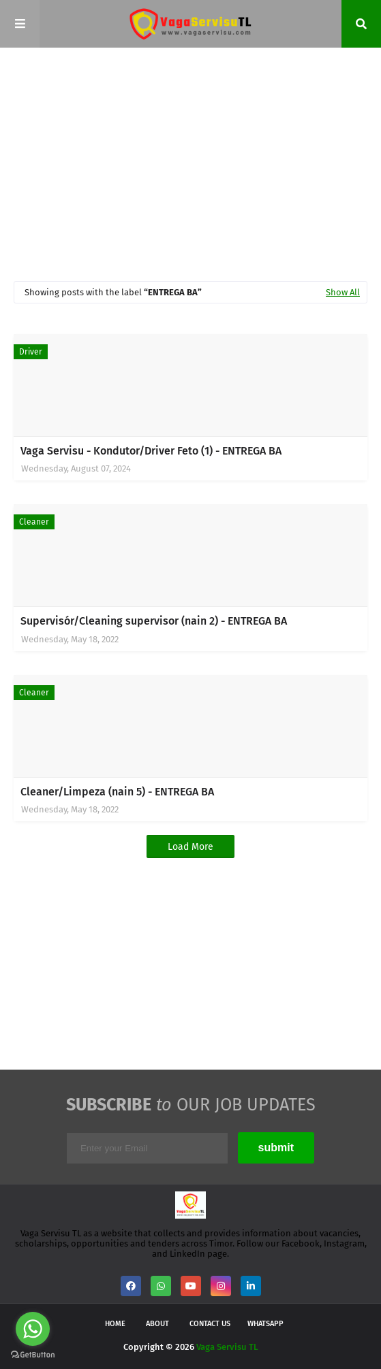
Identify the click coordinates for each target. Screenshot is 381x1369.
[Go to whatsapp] (33, 1329)
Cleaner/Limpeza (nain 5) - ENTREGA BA (117, 791)
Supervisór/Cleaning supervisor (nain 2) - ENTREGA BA (153, 620)
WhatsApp (265, 1323)
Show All (343, 292)
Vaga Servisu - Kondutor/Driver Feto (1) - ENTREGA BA (150, 450)
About (157, 1323)
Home (115, 1323)
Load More (190, 847)
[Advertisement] (197, 163)
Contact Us (209, 1323)
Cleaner (34, 522)
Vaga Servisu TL (227, 1347)
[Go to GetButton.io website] (33, 1355)
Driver (30, 352)
